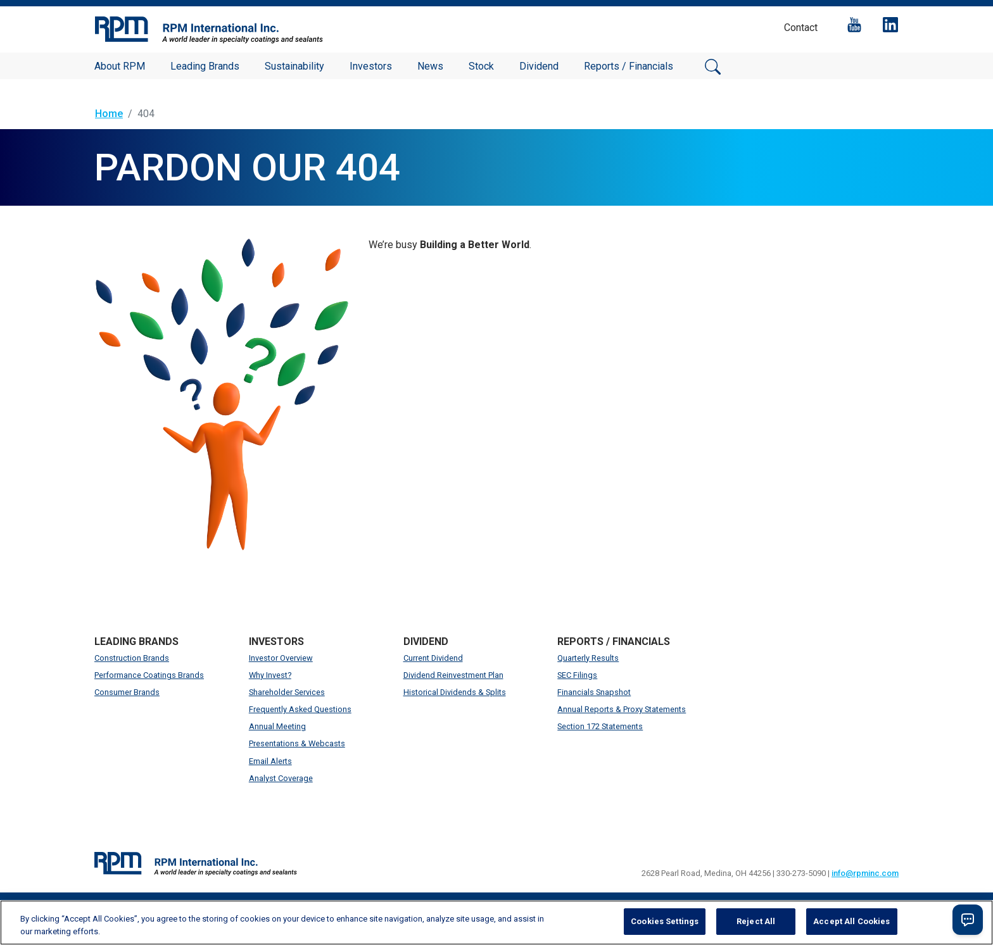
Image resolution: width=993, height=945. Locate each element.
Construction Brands (131, 658)
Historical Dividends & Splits (454, 692)
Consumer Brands (127, 692)
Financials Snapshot (594, 692)
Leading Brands (204, 66)
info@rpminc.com (865, 873)
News (430, 66)
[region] (496, 922)
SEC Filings (577, 675)
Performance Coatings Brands (149, 675)
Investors (371, 66)
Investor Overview (281, 658)
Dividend (539, 66)
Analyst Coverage (281, 778)
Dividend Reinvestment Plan (453, 675)
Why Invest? (270, 675)
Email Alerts (270, 761)
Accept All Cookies (851, 921)
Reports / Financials (628, 66)
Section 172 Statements (600, 726)
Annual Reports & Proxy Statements (621, 709)
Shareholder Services (287, 692)
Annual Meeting (277, 726)
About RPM (119, 66)
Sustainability (294, 66)
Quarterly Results (588, 658)
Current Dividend (433, 658)
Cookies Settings (665, 921)
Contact (801, 28)
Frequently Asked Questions (300, 709)
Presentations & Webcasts (297, 743)
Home (109, 114)
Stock (481, 66)
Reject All (756, 921)
